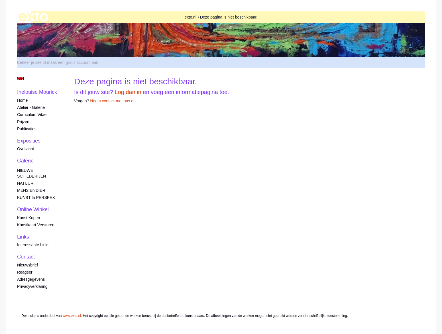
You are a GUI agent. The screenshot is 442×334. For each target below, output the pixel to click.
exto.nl (190, 17)
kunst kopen (28, 217)
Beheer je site (29, 62)
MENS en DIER (31, 190)
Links (23, 237)
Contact (26, 257)
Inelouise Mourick (37, 92)
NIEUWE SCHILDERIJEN (31, 173)
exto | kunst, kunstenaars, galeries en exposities (33, 17)
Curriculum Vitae (31, 114)
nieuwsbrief (27, 265)
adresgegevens (31, 279)
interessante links (33, 245)
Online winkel (33, 209)
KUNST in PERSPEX (36, 197)
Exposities (28, 141)
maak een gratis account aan (72, 62)
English (20, 78)
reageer (24, 272)
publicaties (26, 129)
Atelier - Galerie (31, 107)
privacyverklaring (32, 286)
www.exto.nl (72, 316)
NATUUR (25, 183)
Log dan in (128, 92)
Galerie (25, 161)
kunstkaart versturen (35, 225)
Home (22, 100)
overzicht (25, 148)
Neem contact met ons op (113, 101)
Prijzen (23, 121)
